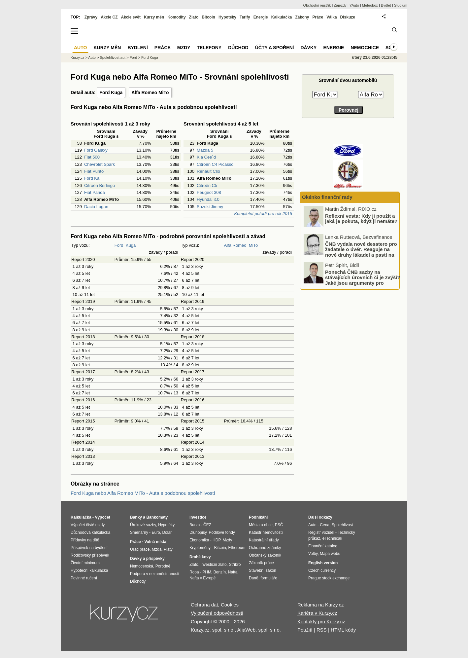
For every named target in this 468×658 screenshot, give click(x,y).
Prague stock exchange (329, 578)
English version (323, 563)
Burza (194, 525)
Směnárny (139, 532)
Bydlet (386, 5)
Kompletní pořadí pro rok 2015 (263, 213)
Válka (331, 17)
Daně (253, 578)
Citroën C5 (207, 185)
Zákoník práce (261, 563)
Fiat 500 (92, 157)
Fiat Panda (94, 192)
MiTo (253, 245)
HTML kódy (343, 630)
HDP (216, 540)
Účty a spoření (274, 47)
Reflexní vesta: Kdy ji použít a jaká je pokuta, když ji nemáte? (361, 218)
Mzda (156, 549)
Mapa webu (330, 553)
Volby (313, 553)
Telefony (209, 47)
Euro (155, 532)
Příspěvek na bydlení (89, 547)
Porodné (162, 566)
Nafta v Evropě (202, 578)
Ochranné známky (265, 547)
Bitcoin (208, 17)
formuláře (268, 578)
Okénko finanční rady (327, 197)
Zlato (194, 17)
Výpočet (102, 517)
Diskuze (347, 17)
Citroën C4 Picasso (215, 164)
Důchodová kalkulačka (90, 532)
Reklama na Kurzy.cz (320, 604)
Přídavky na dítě (85, 540)
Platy (168, 549)
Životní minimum (85, 563)
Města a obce (261, 525)
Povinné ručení (84, 578)
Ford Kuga (110, 92)
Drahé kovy (200, 557)
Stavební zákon (262, 570)
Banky (136, 517)
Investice (197, 517)
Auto (92, 57)
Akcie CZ (109, 17)
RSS (322, 630)
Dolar (167, 532)
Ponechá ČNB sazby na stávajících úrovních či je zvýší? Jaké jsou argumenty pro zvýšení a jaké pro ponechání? (362, 280)
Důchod (238, 47)
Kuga (131, 245)
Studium (400, 5)
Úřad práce (140, 549)
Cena (324, 525)
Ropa (194, 572)
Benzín (220, 572)
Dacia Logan (96, 206)
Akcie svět (131, 17)
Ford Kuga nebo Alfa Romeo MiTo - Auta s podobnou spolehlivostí (143, 493)
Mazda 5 (205, 150)
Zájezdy (340, 5)
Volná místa (155, 541)
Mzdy (183, 47)
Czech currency (322, 570)
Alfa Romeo (235, 245)
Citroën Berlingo (99, 185)
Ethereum (236, 547)
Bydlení (137, 47)
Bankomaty (157, 517)
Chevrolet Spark (99, 164)
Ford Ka (91, 178)
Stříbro (235, 564)
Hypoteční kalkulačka (89, 570)
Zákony (302, 17)
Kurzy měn (154, 17)
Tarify (245, 17)
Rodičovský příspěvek (90, 555)
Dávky (308, 47)
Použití (305, 630)
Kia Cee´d (206, 157)
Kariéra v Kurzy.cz (317, 613)
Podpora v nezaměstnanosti (154, 573)
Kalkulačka (281, 17)
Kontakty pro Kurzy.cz (321, 621)
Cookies (230, 604)
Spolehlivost (342, 525)
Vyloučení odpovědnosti (217, 613)
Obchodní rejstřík (317, 5)
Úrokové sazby (143, 525)
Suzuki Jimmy (210, 206)
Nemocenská (141, 566)
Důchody (138, 581)
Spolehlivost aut (112, 57)
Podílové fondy (222, 532)
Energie (260, 17)
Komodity (176, 17)
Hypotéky (227, 17)
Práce (318, 17)
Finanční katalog (322, 546)
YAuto (354, 5)
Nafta (233, 572)
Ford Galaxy (96, 150)
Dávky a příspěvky (147, 558)
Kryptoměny (200, 547)
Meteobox (370, 5)
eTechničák (332, 538)
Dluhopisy (198, 532)
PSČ (279, 525)
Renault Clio (208, 171)
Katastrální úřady (264, 540)
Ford (119, 245)
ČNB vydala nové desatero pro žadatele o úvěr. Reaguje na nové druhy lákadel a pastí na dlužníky (361, 252)
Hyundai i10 (208, 199)
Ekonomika (199, 540)
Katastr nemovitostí (266, 532)
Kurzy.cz (77, 57)
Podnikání (258, 517)
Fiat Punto (94, 171)
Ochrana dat (204, 604)
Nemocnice (365, 47)
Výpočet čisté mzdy (88, 525)
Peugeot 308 (209, 192)
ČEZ (207, 525)
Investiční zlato (213, 564)
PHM (206, 572)
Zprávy (90, 17)
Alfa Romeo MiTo (150, 92)
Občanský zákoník (265, 555)
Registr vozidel (321, 532)
